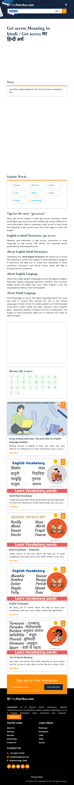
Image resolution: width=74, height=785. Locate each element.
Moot (52, 193)
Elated (17, 200)
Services (10, 735)
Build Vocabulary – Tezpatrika (24, 549)
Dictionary (43, 728)
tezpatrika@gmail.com (19, 757)
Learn (41, 735)
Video (41, 739)
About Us (11, 728)
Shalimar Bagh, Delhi (18, 760)
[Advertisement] (37, 63)
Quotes (42, 742)
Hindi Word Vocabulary (20, 496)
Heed (52, 185)
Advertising (12, 739)
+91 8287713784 (17, 753)
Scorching (36, 200)
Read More (13, 453)
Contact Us (11, 742)
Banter (18, 185)
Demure (35, 185)
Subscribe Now (53, 687)
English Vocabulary (18, 603)
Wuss (34, 193)
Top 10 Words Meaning (20, 657)
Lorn (17, 193)
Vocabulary (43, 732)
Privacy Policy (37, 777)
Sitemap (10, 732)
